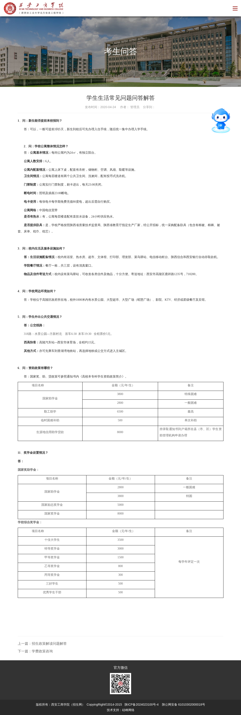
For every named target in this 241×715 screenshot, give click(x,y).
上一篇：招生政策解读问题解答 (42, 643)
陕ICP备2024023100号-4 (142, 704)
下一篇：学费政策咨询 (35, 651)
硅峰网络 (128, 710)
